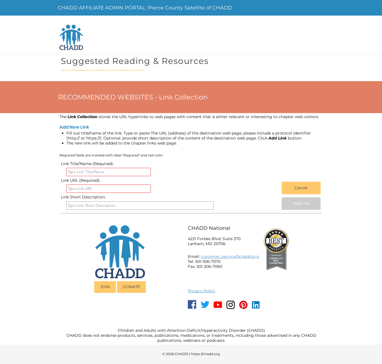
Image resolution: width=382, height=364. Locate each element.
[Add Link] (301, 203)
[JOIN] (105, 287)
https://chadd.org (205, 354)
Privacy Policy (201, 290)
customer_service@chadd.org (230, 256)
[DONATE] (131, 287)
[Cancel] (301, 188)
